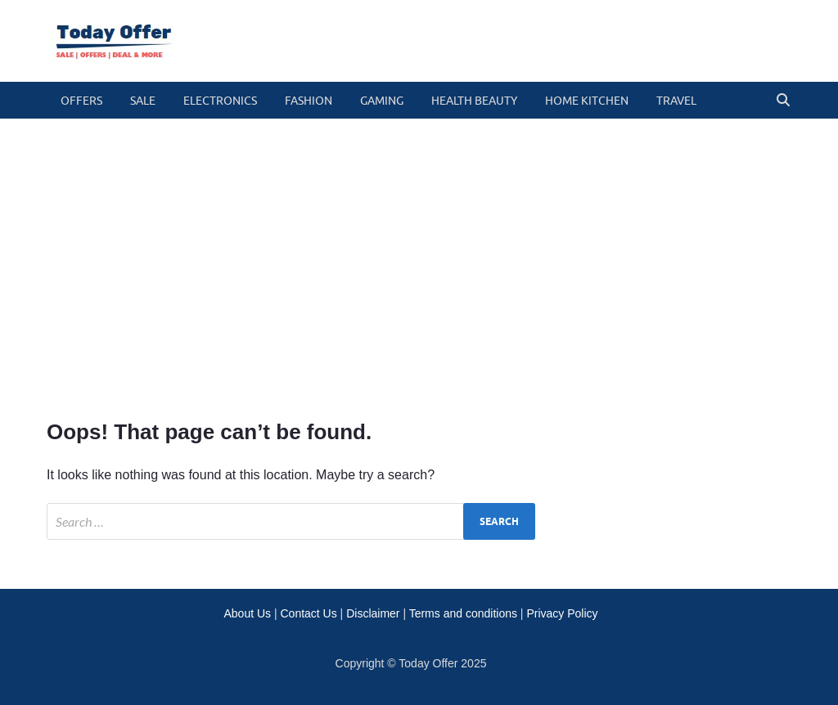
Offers (81, 100)
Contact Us (308, 613)
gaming (381, 100)
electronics (220, 100)
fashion (308, 100)
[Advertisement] (419, 265)
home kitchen (586, 100)
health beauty (474, 100)
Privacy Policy (561, 613)
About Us (247, 613)
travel (676, 100)
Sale (142, 100)
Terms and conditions (463, 613)
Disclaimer (372, 613)
